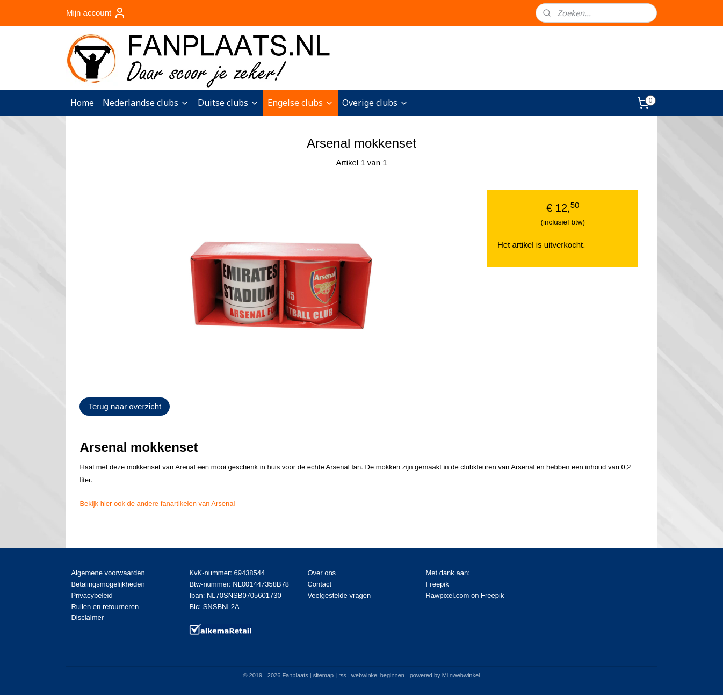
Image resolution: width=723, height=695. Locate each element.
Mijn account (96, 12)
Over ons (321, 573)
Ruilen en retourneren (105, 607)
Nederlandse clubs (146, 102)
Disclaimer (87, 617)
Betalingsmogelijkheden (107, 584)
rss (342, 675)
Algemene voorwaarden (107, 573)
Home (82, 102)
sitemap (323, 675)
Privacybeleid (91, 595)
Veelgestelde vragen (339, 595)
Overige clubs (375, 102)
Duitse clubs (228, 102)
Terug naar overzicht (124, 406)
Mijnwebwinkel (461, 675)
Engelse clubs (300, 102)
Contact (319, 584)
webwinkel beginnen (377, 675)
